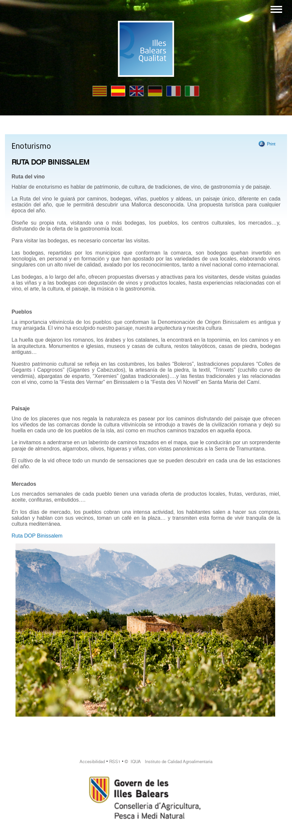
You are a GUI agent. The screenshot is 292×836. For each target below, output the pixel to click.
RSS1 (114, 761)
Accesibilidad (92, 761)
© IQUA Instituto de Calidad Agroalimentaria (168, 761)
